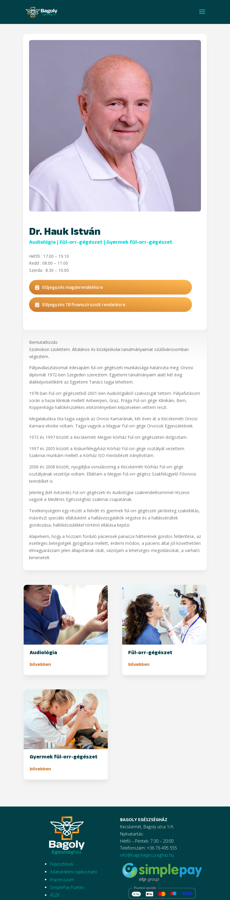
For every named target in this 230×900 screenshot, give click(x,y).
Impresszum (62, 879)
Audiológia (42, 242)
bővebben (40, 664)
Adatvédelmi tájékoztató (73, 872)
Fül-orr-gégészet (81, 242)
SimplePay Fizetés (67, 887)
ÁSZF (55, 895)
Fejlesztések (61, 864)
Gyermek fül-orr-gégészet (139, 242)
